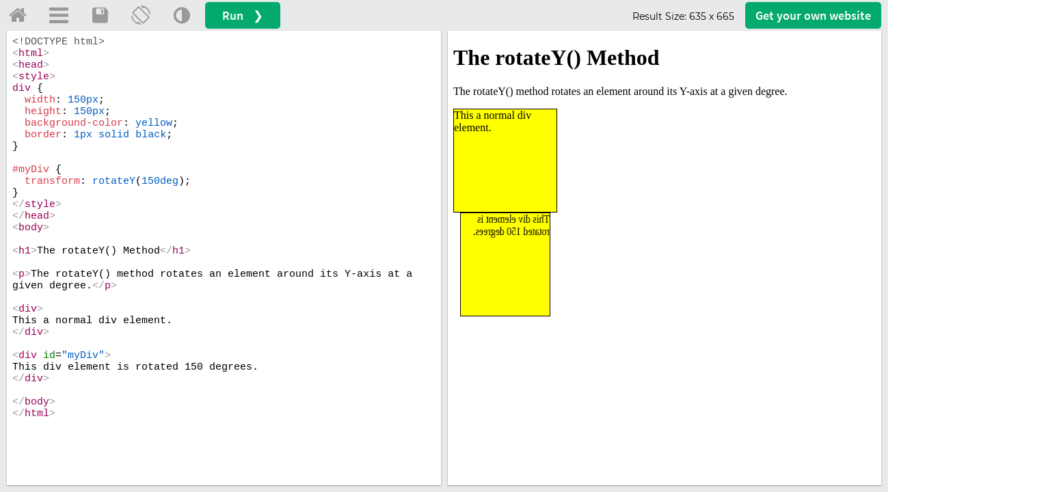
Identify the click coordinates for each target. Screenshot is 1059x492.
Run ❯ (242, 15)
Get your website (813, 15)
